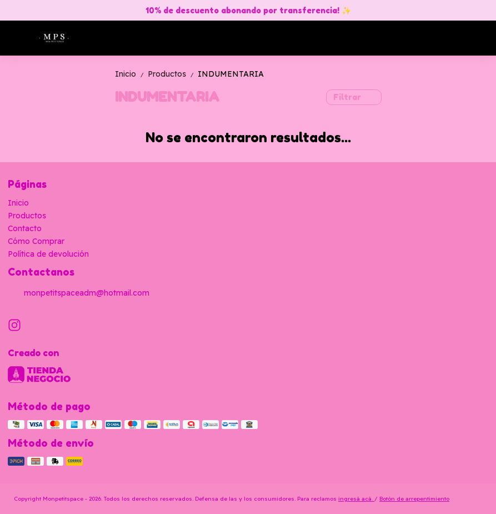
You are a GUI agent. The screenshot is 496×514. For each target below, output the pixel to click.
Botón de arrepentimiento (414, 498)
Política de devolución (48, 254)
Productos (173, 74)
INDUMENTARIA (231, 74)
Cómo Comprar (36, 241)
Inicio (131, 74)
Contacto (25, 228)
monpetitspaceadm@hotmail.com (78, 293)
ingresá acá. (356, 498)
